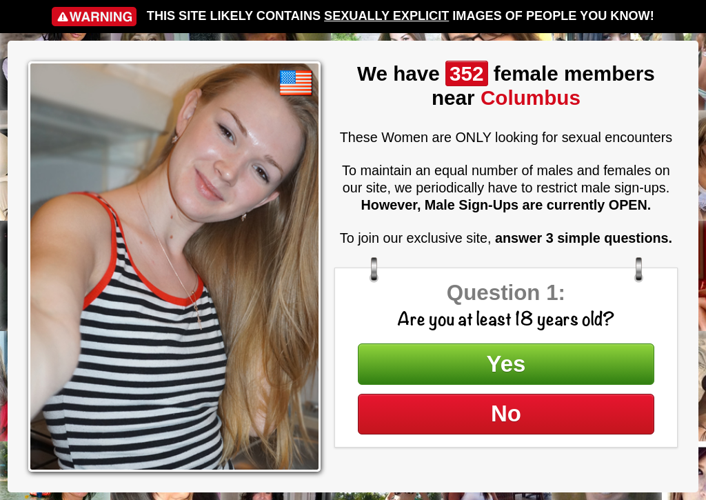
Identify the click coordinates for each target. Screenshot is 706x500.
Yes (506, 364)
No (506, 413)
